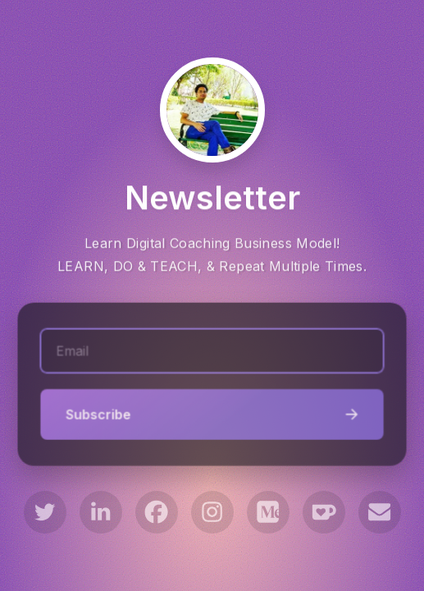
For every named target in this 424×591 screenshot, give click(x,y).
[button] (45, 512)
